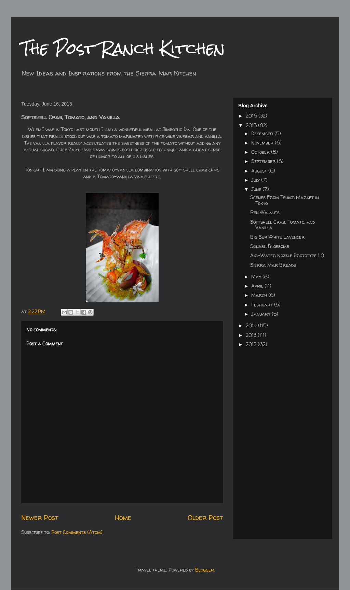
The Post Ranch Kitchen (123, 48)
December (262, 133)
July (256, 180)
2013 (252, 335)
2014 (252, 325)
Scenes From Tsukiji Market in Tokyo (284, 200)
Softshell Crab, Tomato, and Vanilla (282, 225)
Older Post (205, 517)
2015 (252, 125)
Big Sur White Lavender (277, 237)
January (261, 314)
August (259, 170)
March (259, 295)
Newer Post (39, 517)
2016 (252, 115)
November (263, 142)
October (261, 152)
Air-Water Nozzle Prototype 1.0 (287, 255)
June (256, 189)
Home (123, 517)
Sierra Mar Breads (273, 265)
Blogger (204, 569)
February (262, 304)
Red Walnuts (265, 212)
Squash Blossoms (269, 246)
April (258, 286)
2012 (252, 344)
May (256, 276)
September (264, 161)
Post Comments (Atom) (77, 532)
